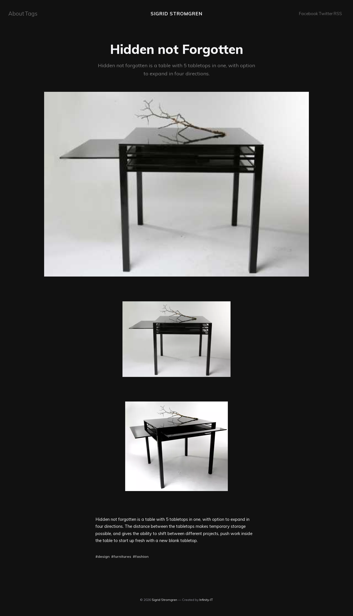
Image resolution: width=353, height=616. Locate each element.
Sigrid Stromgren (176, 13)
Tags (28, 13)
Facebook (305, 13)
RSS (337, 13)
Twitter (323, 13)
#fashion (141, 556)
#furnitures (121, 556)
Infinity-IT (206, 599)
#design (102, 556)
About (15, 13)
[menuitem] (15, 13)
